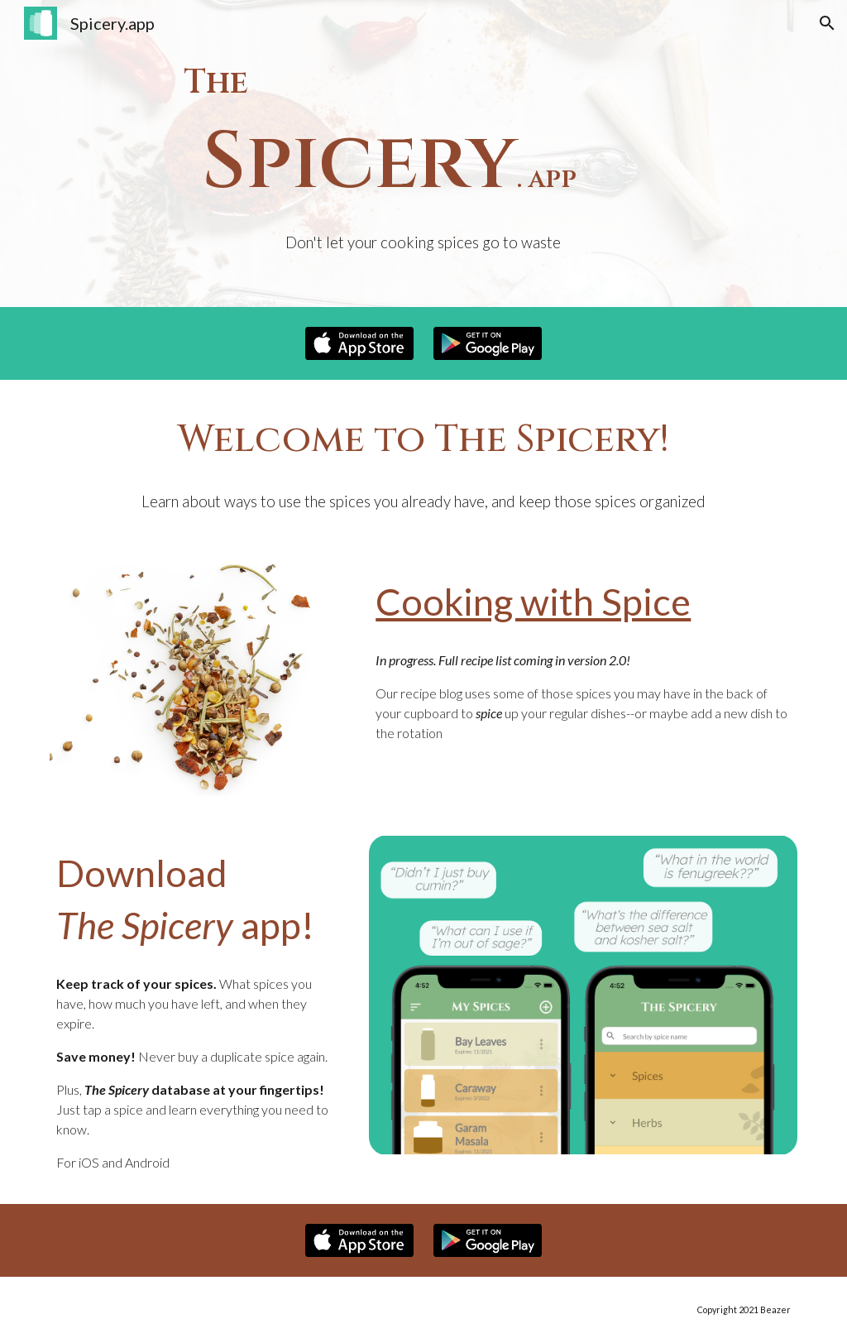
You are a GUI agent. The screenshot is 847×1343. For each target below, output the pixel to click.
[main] (423, 153)
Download (141, 872)
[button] (827, 23)
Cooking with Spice (533, 601)
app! (273, 924)
